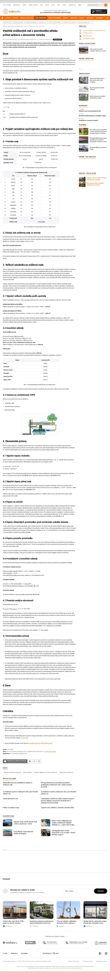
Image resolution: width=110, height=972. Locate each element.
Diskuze (24, 5)
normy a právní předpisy (55, 22)
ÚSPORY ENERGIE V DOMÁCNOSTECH (94, 30)
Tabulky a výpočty (33, 5)
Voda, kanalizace (12, 26)
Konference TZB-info (51, 953)
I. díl (22, 738)
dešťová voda (7, 22)
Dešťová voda (20, 26)
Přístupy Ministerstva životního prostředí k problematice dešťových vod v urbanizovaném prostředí (56, 785)
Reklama (14, 953)
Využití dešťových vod (10, 799)
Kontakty (24, 953)
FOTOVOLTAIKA (87, 36)
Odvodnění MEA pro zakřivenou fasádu (98, 148)
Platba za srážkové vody (11, 808)
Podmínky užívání (87, 961)
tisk (30, 761)
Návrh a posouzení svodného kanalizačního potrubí (97, 97)
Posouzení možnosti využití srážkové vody (40, 743)
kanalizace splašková (30, 22)
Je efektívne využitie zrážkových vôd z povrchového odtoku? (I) (58, 793)
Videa (58, 5)
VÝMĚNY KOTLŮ (88, 33)
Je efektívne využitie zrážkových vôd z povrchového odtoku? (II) (20, 793)
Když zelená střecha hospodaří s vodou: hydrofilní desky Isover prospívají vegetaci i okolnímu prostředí (98, 131)
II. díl (26, 738)
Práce (41, 5)
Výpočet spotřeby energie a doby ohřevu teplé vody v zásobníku (97, 80)
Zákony (47, 5)
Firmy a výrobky (7, 5)
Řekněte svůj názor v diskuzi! (16, 761)
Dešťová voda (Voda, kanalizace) (12, 772)
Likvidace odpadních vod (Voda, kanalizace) (45, 772)
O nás (5, 953)
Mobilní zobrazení (73, 961)
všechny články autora (50, 751)
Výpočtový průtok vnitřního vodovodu (97, 88)
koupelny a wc (42, 22)
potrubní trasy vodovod (69, 22)
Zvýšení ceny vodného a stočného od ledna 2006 (57, 808)
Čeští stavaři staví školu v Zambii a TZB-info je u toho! (98, 50)
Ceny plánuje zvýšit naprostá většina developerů (23, 833)
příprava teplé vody (18, 22)
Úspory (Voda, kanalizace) (66, 772)
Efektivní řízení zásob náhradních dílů (90, 111)
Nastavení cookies (101, 961)
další (91, 22)
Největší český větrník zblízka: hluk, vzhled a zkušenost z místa (25, 823)
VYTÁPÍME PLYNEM (88, 38)
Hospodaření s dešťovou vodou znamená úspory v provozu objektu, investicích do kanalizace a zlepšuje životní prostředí (57, 801)
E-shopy (64, 5)
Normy (53, 5)
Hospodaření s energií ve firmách (88, 120)
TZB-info (5, 26)
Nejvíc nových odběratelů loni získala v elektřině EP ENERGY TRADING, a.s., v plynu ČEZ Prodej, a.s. (63, 823)
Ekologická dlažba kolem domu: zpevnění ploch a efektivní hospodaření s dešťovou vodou (98, 139)
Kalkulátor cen (72, 5)
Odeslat (101, 891)
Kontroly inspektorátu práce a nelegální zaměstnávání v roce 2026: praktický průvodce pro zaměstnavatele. (93, 115)
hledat (39, 761)
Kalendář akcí (16, 5)
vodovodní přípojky (83, 22)
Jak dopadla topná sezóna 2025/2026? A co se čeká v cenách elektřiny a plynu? (63, 833)
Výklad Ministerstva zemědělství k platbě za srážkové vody (17, 784)
